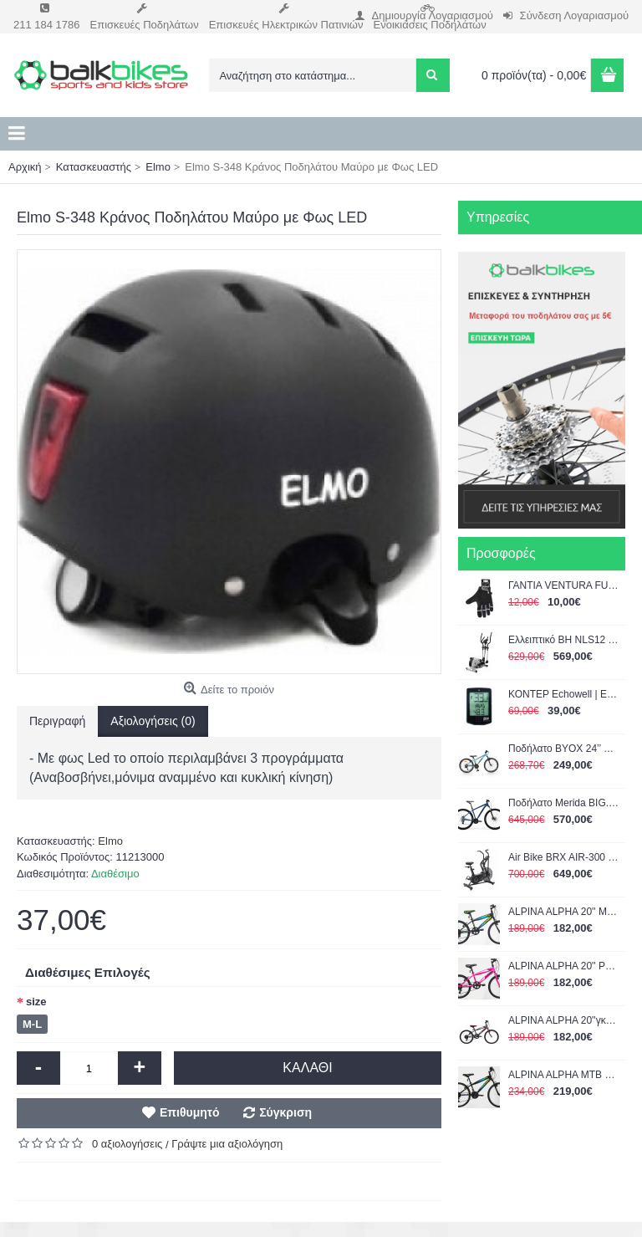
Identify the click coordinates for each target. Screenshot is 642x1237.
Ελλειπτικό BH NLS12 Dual (563, 640)
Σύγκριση (285, 1112)
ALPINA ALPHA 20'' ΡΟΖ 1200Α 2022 (563, 966)
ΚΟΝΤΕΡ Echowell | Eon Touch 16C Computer (563, 694)
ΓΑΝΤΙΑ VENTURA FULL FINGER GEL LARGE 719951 (563, 585)
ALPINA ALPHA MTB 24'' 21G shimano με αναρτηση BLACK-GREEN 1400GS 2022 (563, 1075)
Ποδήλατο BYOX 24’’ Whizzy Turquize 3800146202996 (563, 748)
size (36, 1001)
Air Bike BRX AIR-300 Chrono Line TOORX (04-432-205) (563, 857)
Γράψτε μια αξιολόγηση (227, 1143)
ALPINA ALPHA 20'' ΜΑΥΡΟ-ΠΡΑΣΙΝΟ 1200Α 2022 (563, 912)
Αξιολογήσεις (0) (152, 721)
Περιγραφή (57, 721)
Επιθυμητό (190, 1112)
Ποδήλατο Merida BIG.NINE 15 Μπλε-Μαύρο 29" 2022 (563, 803)
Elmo (110, 841)
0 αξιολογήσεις (127, 1143)
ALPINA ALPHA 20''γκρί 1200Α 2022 (563, 1020)
